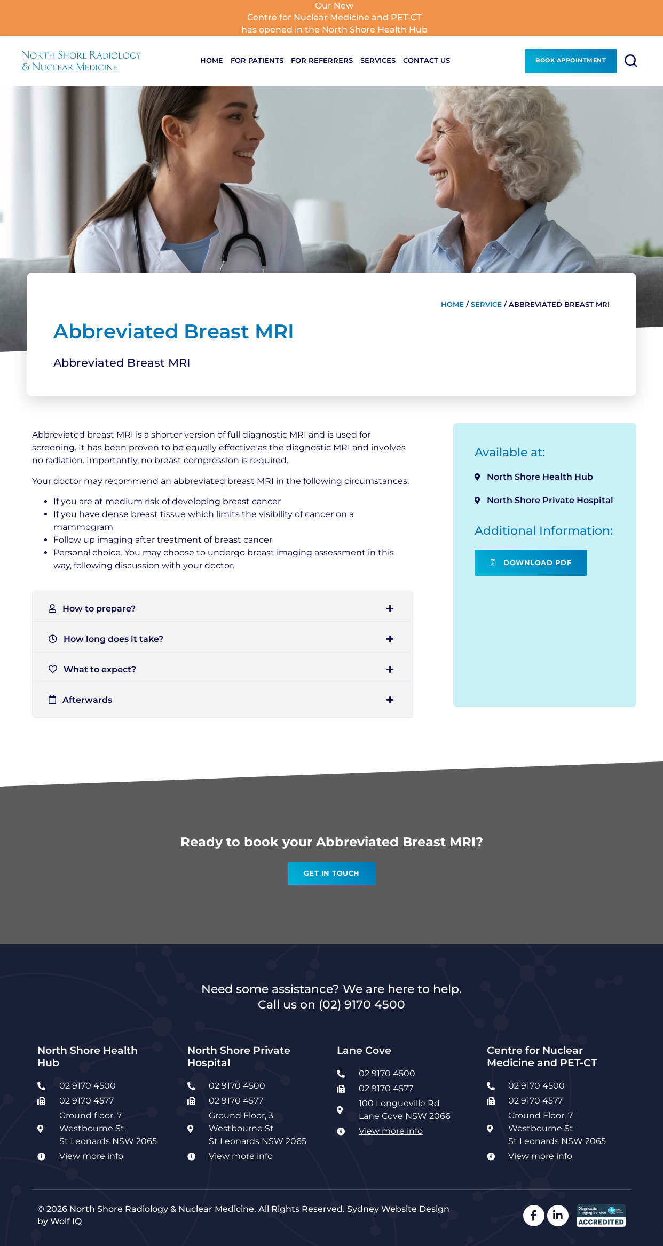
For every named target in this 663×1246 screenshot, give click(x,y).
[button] (223, 608)
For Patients (257, 61)
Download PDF (531, 563)
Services (378, 61)
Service (486, 304)
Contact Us (426, 61)
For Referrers (322, 61)
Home (211, 61)
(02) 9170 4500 (362, 1004)
